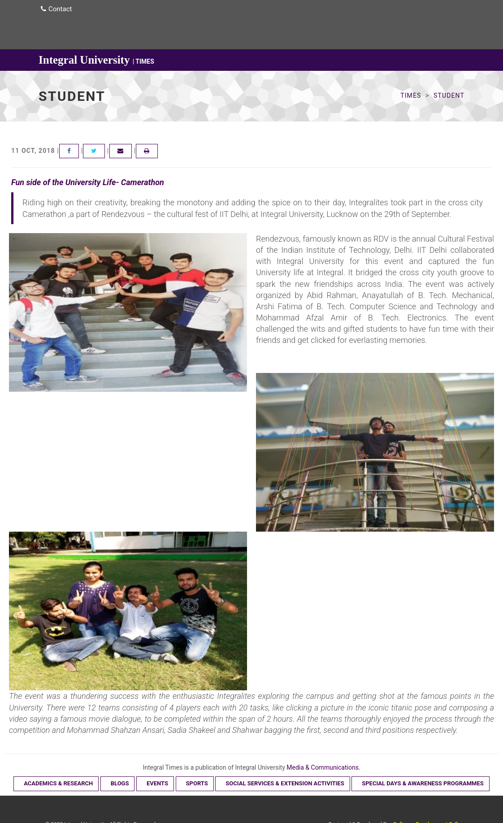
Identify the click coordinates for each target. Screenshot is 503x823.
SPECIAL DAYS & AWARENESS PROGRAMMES (423, 783)
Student (449, 95)
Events (157, 783)
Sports (197, 783)
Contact (56, 9)
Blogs (120, 783)
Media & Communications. (323, 767)
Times (410, 95)
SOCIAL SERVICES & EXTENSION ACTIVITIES (284, 783)
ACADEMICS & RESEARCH (58, 783)
